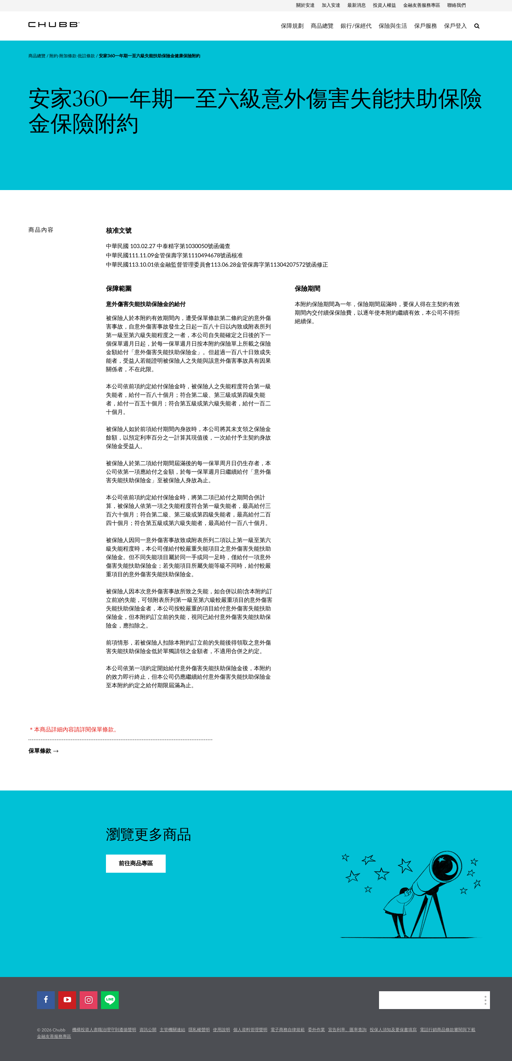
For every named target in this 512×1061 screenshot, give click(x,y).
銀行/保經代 (356, 26)
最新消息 (356, 5)
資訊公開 (147, 1030)
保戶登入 (455, 26)
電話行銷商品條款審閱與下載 (447, 1030)
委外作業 (316, 1030)
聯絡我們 (456, 5)
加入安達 (331, 5)
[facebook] (46, 1000)
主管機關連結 (172, 1030)
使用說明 (221, 1030)
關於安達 (305, 5)
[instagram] (88, 1000)
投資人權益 (384, 5)
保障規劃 (292, 26)
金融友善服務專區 (421, 5)
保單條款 (39, 751)
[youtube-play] (67, 1000)
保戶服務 (425, 26)
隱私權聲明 (199, 1030)
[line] (110, 1000)
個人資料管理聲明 (250, 1030)
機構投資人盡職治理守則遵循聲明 (104, 1030)
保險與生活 (393, 26)
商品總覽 (322, 26)
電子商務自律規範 (288, 1030)
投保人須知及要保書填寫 (393, 1030)
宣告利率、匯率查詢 (347, 1030)
